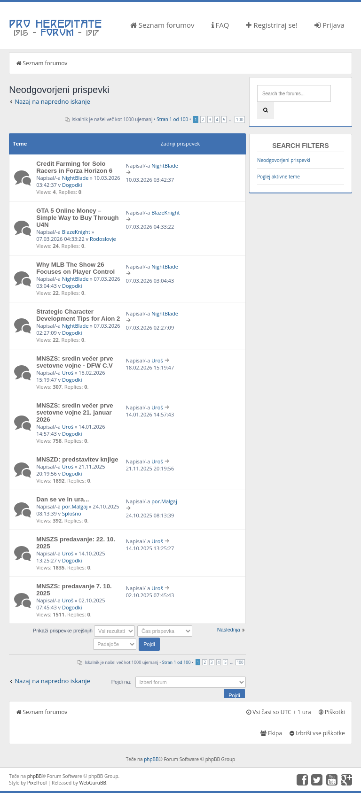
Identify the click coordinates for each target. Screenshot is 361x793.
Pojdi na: (121, 682)
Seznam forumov (162, 25)
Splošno (71, 513)
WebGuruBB (92, 782)
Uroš (67, 372)
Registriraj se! (272, 25)
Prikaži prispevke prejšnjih (84, 630)
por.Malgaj (74, 506)
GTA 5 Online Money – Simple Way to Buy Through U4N (77, 217)
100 (239, 119)
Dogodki (72, 184)
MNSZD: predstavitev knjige (77, 459)
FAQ (220, 25)
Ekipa (271, 733)
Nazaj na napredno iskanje (52, 101)
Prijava (329, 25)
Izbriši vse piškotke (317, 733)
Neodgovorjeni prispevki (283, 160)
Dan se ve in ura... (62, 499)
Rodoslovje (103, 238)
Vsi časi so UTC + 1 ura (278, 712)
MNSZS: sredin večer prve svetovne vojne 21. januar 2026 (74, 412)
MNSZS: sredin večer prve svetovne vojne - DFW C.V (74, 362)
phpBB (151, 759)
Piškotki (332, 712)
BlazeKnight (76, 231)
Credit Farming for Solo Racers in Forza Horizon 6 (74, 167)
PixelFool (37, 782)
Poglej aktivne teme (278, 176)
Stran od (172, 119)
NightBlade (75, 177)
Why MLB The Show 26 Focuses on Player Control (75, 268)
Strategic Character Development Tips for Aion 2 (78, 315)
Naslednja (228, 629)
